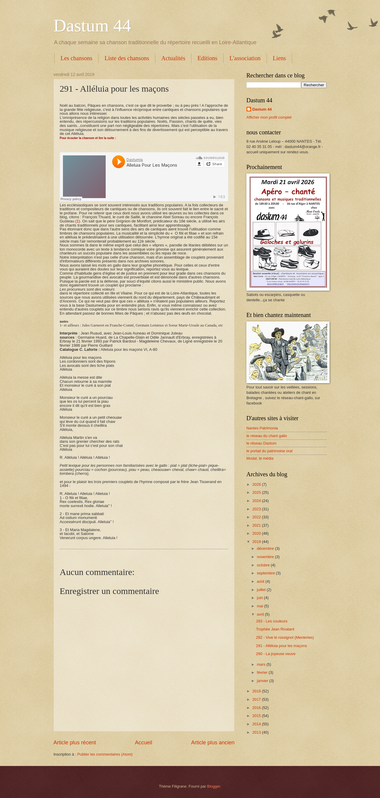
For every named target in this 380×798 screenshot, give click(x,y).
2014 (257, 724)
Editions (207, 58)
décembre (266, 548)
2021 (257, 525)
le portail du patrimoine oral (269, 451)
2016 (257, 707)
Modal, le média (259, 458)
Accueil (143, 743)
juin (260, 597)
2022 (257, 517)
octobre (264, 565)
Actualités (173, 58)
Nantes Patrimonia (262, 428)
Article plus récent (74, 743)
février (262, 672)
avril (261, 614)
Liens (279, 58)
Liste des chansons (126, 58)
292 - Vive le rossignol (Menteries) (285, 637)
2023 (257, 509)
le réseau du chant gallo (266, 436)
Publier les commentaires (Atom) (105, 754)
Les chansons (76, 58)
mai (260, 606)
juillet (262, 589)
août (261, 581)
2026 (257, 484)
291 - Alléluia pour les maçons (281, 646)
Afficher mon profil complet (269, 117)
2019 (257, 541)
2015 (257, 715)
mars (261, 664)
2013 (257, 732)
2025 (257, 492)
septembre (266, 573)
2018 (257, 691)
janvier (263, 680)
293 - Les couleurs (271, 621)
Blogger (213, 786)
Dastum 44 (92, 25)
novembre (266, 557)
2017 (257, 699)
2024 (257, 500)
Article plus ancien (213, 743)
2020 (257, 533)
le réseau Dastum (261, 443)
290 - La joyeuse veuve (275, 654)
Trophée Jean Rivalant (275, 629)
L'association (245, 58)
